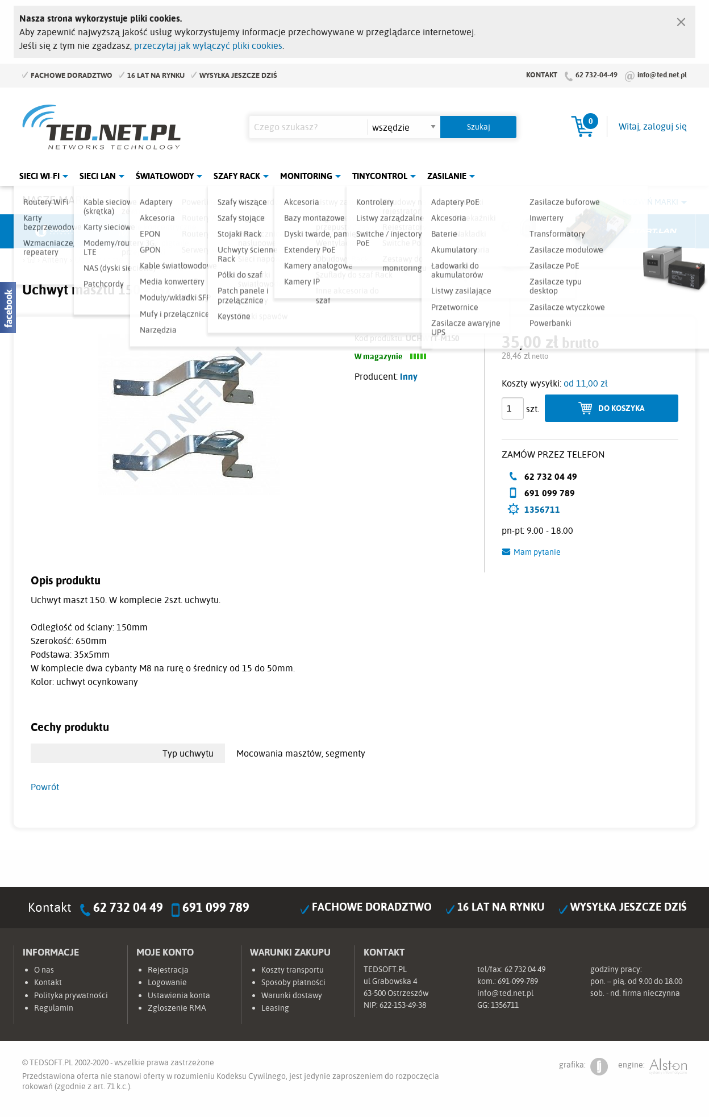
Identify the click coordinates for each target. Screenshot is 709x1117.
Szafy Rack (237, 176)
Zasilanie (446, 176)
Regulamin (53, 1008)
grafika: (583, 1067)
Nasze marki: (58, 200)
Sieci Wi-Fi (39, 176)
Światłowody (165, 176)
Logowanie (167, 982)
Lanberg (567, 231)
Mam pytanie (537, 552)
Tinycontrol (379, 176)
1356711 (542, 509)
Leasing (275, 1008)
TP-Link (397, 231)
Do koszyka (621, 407)
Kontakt (541, 74)
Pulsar (312, 231)
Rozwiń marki (650, 202)
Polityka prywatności (71, 995)
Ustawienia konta (179, 995)
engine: (652, 1066)
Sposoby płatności (293, 982)
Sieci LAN (98, 176)
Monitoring (306, 176)
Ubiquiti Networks (56, 231)
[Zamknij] (681, 19)
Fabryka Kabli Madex (227, 231)
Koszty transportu (292, 970)
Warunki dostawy (291, 995)
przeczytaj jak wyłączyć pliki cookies (208, 45)
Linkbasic (482, 231)
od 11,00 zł (586, 383)
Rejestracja (168, 970)
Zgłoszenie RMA (177, 1008)
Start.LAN (652, 231)
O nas (44, 970)
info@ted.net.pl (662, 74)
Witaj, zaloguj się (653, 126)
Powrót (45, 786)
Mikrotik (142, 231)
